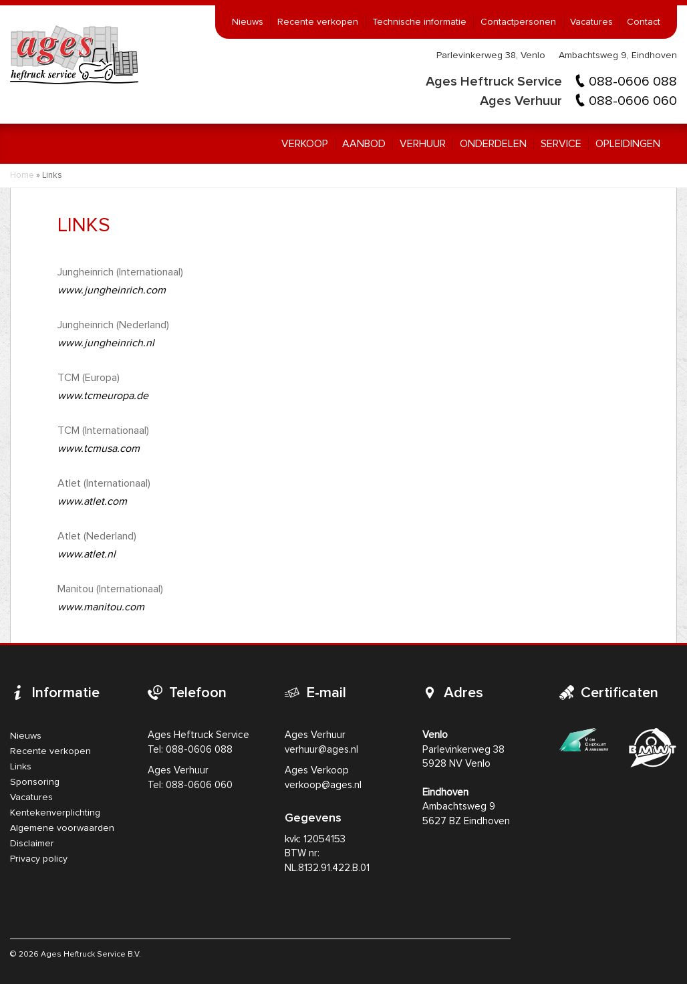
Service (561, 143)
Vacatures (591, 22)
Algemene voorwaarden (62, 828)
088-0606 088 (633, 81)
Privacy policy (38, 859)
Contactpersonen (518, 22)
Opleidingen (627, 143)
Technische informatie (419, 22)
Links (20, 766)
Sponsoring (34, 782)
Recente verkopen (317, 22)
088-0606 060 (633, 101)
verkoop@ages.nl (323, 785)
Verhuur (423, 143)
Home (22, 175)
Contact (643, 22)
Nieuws (247, 22)
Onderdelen (493, 143)
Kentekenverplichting (55, 813)
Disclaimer (32, 843)
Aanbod (364, 143)
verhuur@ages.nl (321, 750)
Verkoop (304, 143)
